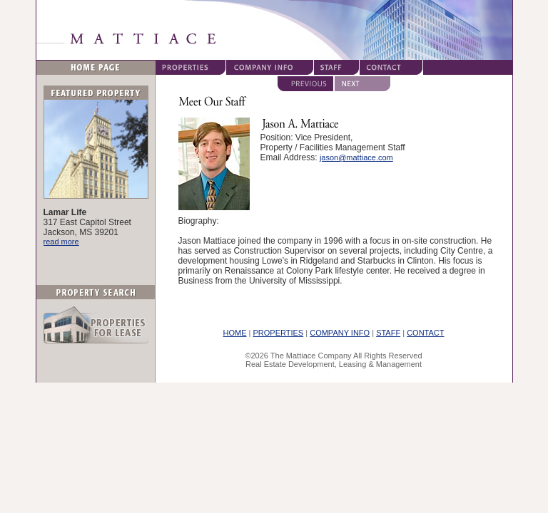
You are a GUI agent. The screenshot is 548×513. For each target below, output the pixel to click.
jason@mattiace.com (356, 157)
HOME (235, 332)
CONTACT (425, 332)
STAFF (388, 332)
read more (61, 241)
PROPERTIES (278, 332)
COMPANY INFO (340, 332)
